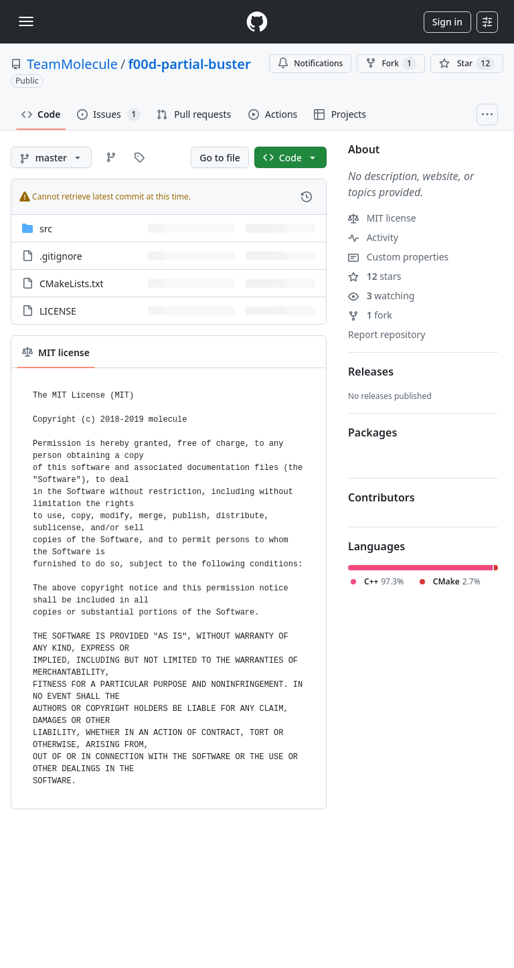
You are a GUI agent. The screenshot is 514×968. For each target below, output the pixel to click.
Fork (390, 63)
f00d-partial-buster (189, 64)
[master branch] (51, 157)
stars (374, 276)
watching (381, 295)
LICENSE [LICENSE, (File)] (57, 311)
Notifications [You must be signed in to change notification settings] (310, 63)
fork (370, 315)
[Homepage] (257, 22)
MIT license (382, 218)
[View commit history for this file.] (306, 196)
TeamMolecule (72, 64)
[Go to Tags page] (139, 157)
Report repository (386, 334)
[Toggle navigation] (26, 21)
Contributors (381, 497)
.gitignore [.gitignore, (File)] (60, 256)
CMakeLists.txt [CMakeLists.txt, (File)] (71, 283)
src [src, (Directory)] (45, 228)
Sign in (447, 21)
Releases (371, 371)
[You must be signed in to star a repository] (466, 63)
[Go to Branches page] (111, 157)
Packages (372, 432)
